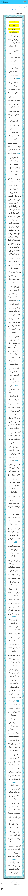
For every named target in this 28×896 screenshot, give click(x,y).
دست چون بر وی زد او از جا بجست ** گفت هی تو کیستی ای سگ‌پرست (14, 358)
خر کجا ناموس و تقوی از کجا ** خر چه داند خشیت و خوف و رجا (14, 535)
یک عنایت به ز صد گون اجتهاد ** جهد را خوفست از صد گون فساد (14, 132)
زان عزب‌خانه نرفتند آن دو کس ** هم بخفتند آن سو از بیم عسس (14, 294)
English (16, 6)
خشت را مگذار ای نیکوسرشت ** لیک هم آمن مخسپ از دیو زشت (14, 792)
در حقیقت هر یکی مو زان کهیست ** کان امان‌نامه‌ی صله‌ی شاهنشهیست (14, 729)
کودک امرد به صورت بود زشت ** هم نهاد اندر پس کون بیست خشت (14, 326)
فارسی (25, 7)
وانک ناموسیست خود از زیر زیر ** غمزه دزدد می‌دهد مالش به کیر (14, 503)
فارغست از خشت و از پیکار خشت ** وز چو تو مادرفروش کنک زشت (14, 644)
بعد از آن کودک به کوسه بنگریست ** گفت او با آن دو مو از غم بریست (14, 627)
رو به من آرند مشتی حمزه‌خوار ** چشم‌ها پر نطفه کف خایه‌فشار (14, 486)
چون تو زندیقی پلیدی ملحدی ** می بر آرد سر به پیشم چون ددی (14, 454)
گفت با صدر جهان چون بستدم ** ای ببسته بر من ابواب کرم (13, 72)
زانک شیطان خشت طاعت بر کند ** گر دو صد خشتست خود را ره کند (14, 694)
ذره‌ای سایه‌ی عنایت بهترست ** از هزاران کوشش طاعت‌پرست (14, 676)
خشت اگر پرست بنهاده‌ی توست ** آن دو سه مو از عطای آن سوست (14, 712)
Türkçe (20, 6)
